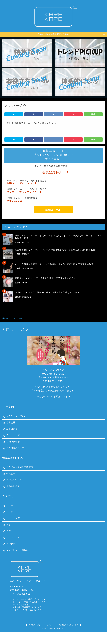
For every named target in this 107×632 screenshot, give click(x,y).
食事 (8, 524)
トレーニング (13, 518)
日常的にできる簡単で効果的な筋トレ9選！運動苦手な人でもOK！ (48, 292)
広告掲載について (15, 448)
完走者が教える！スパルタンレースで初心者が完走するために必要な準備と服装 (55, 250)
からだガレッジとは (16, 416)
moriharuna (27, 268)
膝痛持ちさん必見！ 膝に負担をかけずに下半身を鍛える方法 (45, 278)
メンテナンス (13, 544)
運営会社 (10, 422)
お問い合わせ (13, 442)
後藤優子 (26, 254)
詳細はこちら (53, 209)
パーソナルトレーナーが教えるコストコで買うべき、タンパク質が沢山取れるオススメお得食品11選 (58, 236)
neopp (25, 283)
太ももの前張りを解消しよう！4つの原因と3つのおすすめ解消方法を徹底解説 (54, 264)
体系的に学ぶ (13, 486)
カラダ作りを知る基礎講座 (19, 467)
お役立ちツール (14, 480)
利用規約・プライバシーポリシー (41, 625)
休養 (8, 531)
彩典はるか (27, 297)
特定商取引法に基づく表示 (68, 625)
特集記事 (10, 473)
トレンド (10, 512)
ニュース (10, 505)
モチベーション (14, 537)
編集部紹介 (12, 429)
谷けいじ (26, 243)
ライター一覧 (13, 435)
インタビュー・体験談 (17, 550)
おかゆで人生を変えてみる (53, 396)
